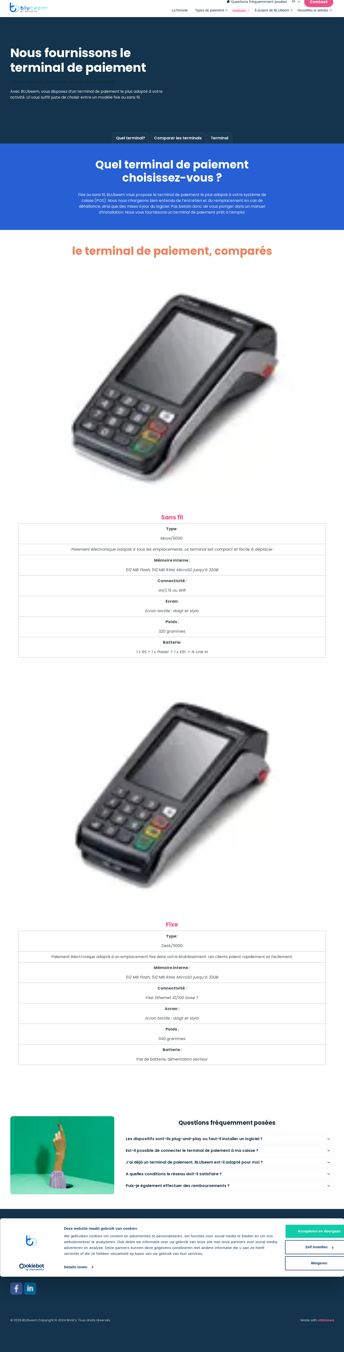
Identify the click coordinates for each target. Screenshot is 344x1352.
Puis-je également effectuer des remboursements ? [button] (177, 1185)
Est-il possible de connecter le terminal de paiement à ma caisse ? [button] (192, 1150)
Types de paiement (209, 13)
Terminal (219, 138)
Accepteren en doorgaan (303, 1306)
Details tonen (75, 1342)
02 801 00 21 (21, 1272)
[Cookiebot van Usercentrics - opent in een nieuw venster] (31, 1342)
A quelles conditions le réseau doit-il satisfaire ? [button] (174, 1174)
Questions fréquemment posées (257, 4)
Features (239, 13)
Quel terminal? (130, 138)
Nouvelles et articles (313, 13)
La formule (180, 13)
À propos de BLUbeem (272, 13)
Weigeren (303, 1338)
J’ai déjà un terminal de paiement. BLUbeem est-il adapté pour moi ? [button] (194, 1162)
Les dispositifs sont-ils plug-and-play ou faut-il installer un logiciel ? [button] (194, 1139)
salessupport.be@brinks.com (38, 1262)
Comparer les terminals (178, 138)
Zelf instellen (303, 1322)
